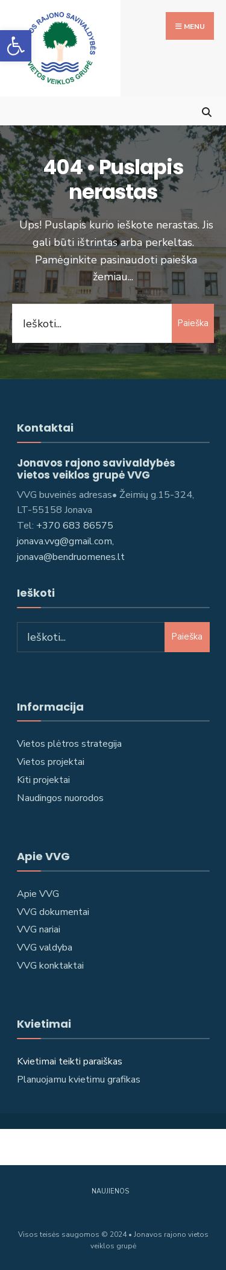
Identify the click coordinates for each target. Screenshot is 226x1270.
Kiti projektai (43, 780)
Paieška (193, 323)
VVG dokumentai (53, 912)
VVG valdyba (44, 947)
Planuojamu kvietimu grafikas (78, 1079)
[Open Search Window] (206, 110)
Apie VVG (38, 894)
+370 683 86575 (74, 525)
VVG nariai (38, 929)
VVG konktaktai (50, 965)
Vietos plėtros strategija (69, 743)
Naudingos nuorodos (60, 798)
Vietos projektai (50, 762)
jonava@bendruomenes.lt (71, 557)
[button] (15, 45)
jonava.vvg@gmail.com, (65, 541)
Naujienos (110, 1191)
